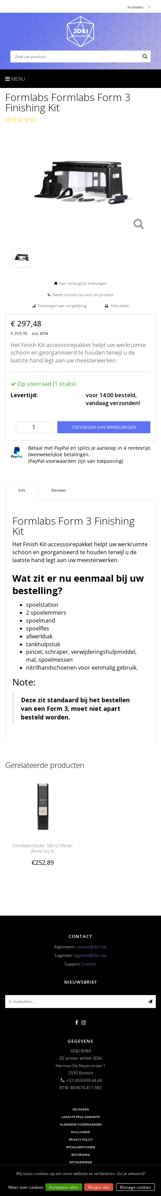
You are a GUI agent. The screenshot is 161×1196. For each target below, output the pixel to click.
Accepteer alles (64, 1187)
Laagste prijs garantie (80, 1117)
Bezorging (80, 1154)
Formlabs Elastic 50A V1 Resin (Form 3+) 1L (42, 848)
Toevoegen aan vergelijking (62, 305)
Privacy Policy (81, 1139)
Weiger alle (99, 1187)
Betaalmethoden (80, 1147)
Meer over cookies (26, 1187)
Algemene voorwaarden (81, 1124)
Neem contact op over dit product (83, 294)
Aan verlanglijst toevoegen (83, 283)
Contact (89, 964)
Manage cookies (135, 1187)
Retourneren (80, 1162)
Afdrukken (120, 305)
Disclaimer (80, 1132)
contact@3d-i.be (91, 947)
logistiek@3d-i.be (90, 955)
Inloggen (80, 1109)
